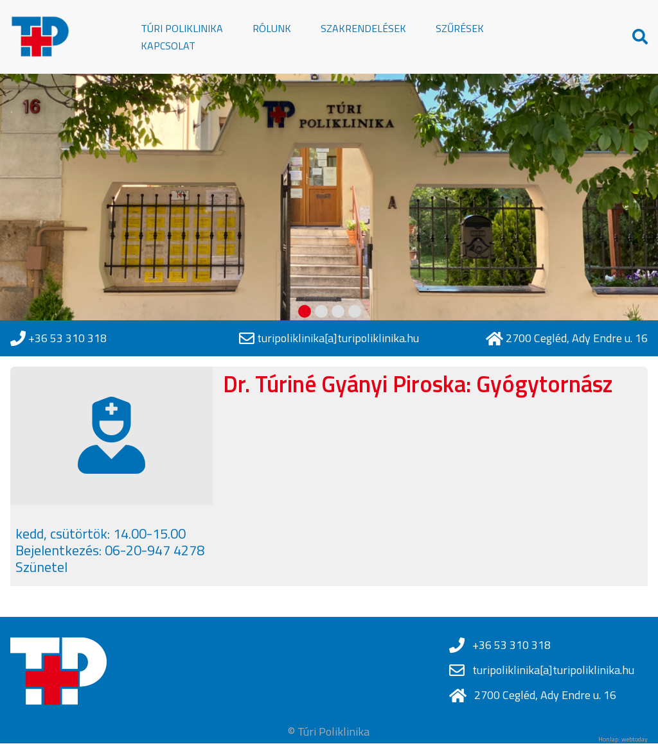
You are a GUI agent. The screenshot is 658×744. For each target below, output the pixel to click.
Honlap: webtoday (623, 739)
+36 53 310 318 (67, 338)
